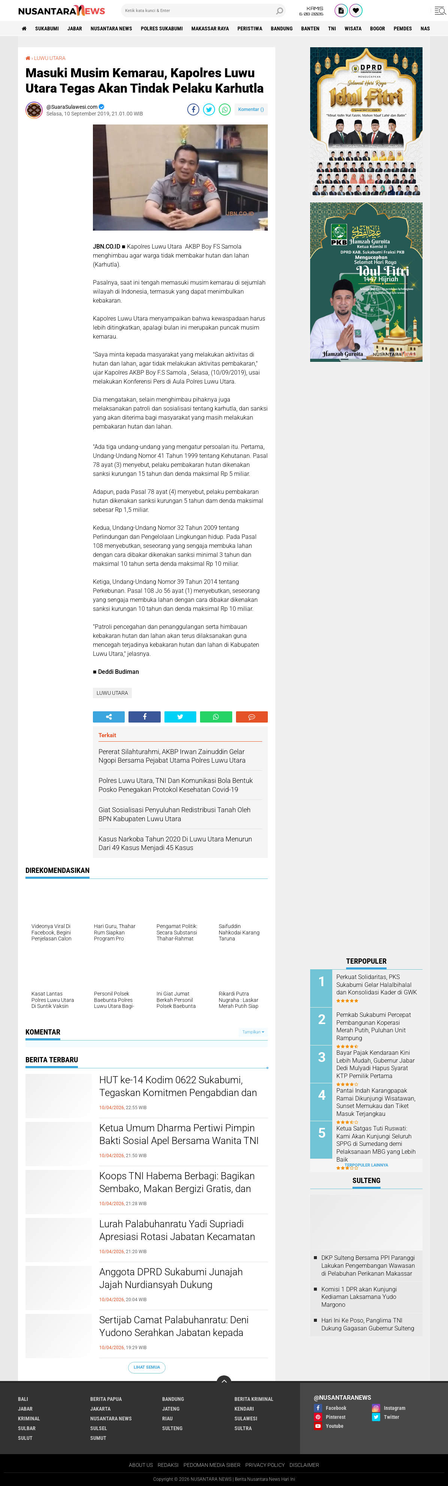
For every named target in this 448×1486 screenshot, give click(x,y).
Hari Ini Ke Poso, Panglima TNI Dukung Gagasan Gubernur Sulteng (367, 1324)
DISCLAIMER (304, 1465)
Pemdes (403, 28)
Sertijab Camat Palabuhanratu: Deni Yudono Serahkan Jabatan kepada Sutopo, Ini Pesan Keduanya (174, 1332)
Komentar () (251, 109)
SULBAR (27, 1428)
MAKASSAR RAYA (210, 28)
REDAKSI (168, 1465)
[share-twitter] (209, 109)
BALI (23, 1399)
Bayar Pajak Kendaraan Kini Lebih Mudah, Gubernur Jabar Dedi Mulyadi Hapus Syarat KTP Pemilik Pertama (375, 1064)
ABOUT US (141, 1465)
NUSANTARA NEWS (111, 28)
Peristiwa (249, 28)
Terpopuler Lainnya (366, 1165)
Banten (310, 28)
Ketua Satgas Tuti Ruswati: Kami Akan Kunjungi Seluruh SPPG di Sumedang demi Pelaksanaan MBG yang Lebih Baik (376, 1144)
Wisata (353, 28)
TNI (332, 28)
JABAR (74, 28)
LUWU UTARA (50, 58)
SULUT (25, 1438)
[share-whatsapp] (225, 109)
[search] (203, 10)
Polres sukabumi (162, 28)
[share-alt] (109, 717)
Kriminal (29, 1419)
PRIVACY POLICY (265, 1465)
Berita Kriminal (253, 1399)
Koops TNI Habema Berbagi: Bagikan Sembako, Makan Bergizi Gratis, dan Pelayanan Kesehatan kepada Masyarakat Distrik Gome (177, 1194)
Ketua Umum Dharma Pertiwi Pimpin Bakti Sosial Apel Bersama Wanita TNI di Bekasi (179, 1140)
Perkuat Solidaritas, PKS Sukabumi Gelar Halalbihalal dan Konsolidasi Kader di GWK (376, 984)
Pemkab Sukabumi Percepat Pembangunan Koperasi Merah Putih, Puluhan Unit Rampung (373, 1026)
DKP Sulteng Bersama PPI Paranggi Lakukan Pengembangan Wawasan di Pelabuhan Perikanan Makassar (368, 1265)
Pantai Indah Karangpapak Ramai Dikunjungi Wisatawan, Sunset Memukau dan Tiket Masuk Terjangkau (375, 1102)
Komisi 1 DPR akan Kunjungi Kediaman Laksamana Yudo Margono (359, 1297)
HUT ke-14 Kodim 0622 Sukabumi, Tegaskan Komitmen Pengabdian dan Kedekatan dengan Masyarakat (178, 1092)
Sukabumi (47, 28)
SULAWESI (245, 1419)
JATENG (170, 1409)
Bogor (377, 28)
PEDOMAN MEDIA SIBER (212, 1465)
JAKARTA (100, 1409)
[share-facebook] (193, 109)
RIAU (167, 1419)
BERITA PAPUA (106, 1399)
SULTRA (243, 1428)
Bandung (282, 28)
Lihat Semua (147, 1367)
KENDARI (244, 1409)
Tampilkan (253, 1032)
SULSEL (98, 1428)
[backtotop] (224, 1382)
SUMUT (98, 1438)
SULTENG (172, 1428)
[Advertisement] (55, 236)
